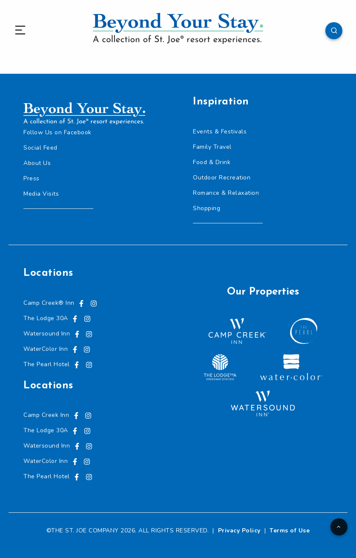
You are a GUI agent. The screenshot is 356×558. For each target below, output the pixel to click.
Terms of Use (290, 530)
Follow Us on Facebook (57, 132)
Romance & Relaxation (226, 193)
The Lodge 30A (45, 318)
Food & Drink (211, 162)
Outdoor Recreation (221, 177)
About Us (37, 163)
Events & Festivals (220, 131)
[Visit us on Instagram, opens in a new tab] (94, 303)
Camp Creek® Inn (49, 303)
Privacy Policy (239, 530)
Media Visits (41, 194)
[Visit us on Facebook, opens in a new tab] (81, 303)
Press (31, 178)
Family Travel (212, 147)
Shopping (206, 208)
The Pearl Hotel (46, 364)
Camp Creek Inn (46, 415)
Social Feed (40, 148)
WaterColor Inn (45, 349)
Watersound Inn (46, 334)
